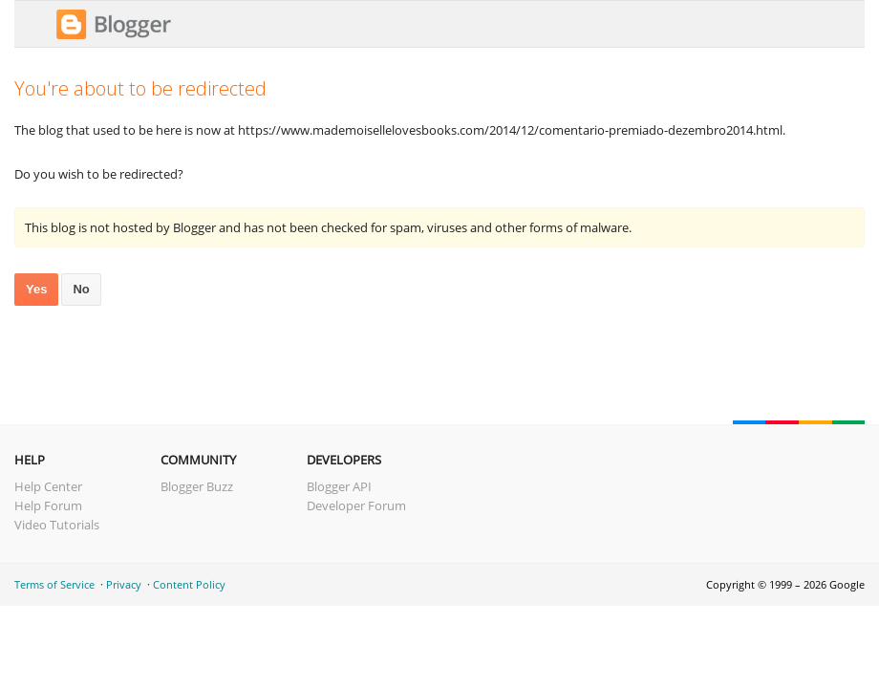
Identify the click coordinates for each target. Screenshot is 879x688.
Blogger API (339, 486)
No (81, 289)
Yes (36, 289)
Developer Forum (356, 505)
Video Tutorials (56, 524)
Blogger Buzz (197, 486)
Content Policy (189, 584)
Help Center (48, 486)
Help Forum (48, 505)
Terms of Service (54, 584)
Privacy (123, 584)
